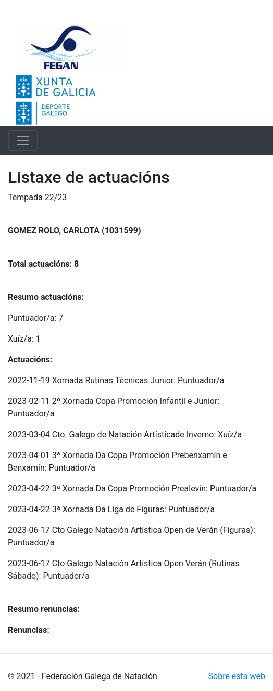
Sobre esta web (236, 676)
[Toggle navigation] (23, 140)
